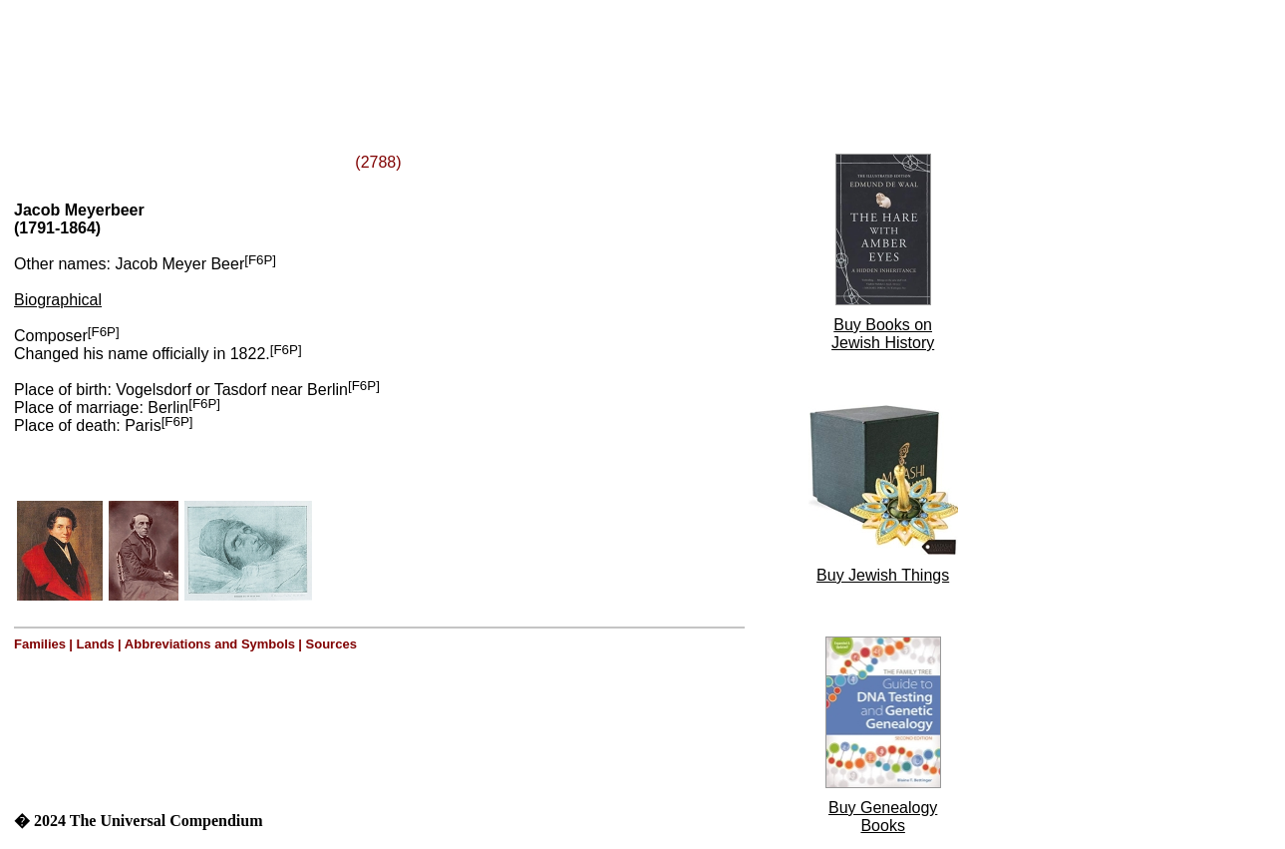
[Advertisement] (257, 53)
